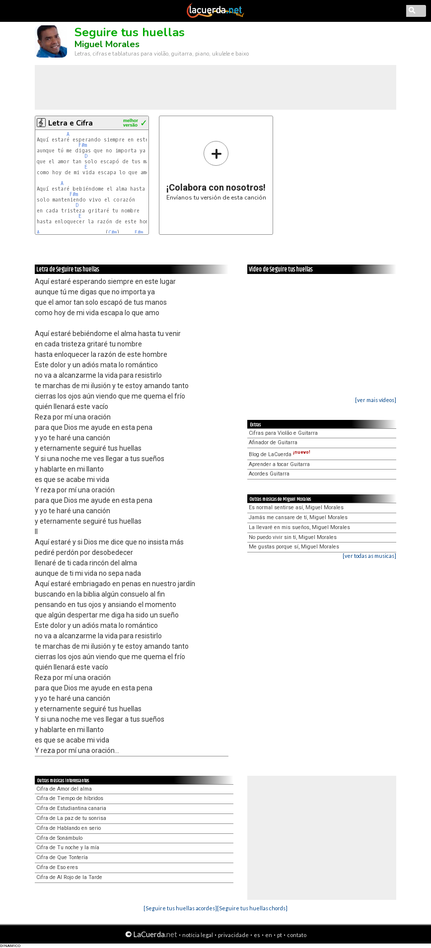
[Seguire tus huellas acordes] (180, 908)
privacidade (233, 935)
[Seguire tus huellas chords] (252, 908)
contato (296, 935)
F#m (82, 145)
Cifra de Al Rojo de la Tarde (69, 877)
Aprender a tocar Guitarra (279, 464)
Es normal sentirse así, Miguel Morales (296, 507)
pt (279, 935)
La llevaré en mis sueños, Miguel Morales (299, 527)
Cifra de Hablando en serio (68, 828)
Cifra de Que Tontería (62, 857)
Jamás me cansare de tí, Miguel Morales (298, 517)
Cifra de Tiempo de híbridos (69, 798)
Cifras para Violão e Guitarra (283, 433)
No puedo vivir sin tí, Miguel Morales (293, 537)
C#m (112, 232)
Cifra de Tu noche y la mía (67, 847)
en (268, 935)
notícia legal (197, 935)
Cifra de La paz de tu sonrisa (71, 818)
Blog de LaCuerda (279, 454)
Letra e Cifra (70, 123)
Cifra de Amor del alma (64, 789)
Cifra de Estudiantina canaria (71, 808)
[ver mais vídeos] (375, 400)
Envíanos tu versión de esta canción (216, 170)
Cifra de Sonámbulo (59, 838)
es (257, 935)
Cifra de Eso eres (57, 867)
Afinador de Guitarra (273, 442)
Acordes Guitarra (269, 474)
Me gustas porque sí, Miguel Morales (294, 546)
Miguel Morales (107, 44)
